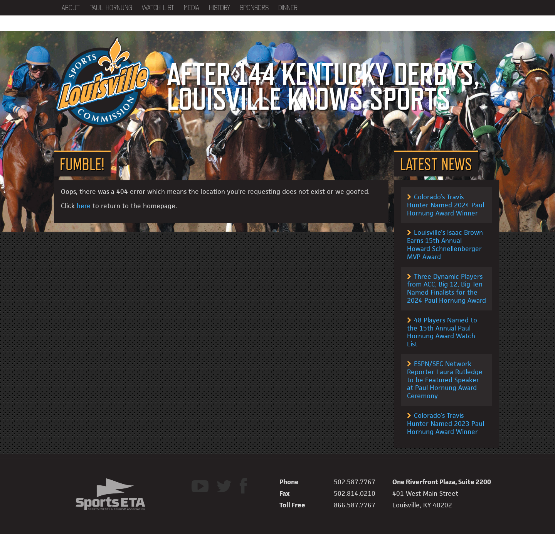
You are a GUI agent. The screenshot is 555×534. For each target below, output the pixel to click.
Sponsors (254, 7)
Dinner (288, 7)
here (84, 206)
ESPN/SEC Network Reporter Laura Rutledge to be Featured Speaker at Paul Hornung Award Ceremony (445, 379)
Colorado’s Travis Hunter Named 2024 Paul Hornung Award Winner (445, 205)
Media (191, 7)
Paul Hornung (110, 7)
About (71, 7)
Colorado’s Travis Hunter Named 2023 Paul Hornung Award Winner (445, 423)
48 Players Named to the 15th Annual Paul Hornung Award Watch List (442, 332)
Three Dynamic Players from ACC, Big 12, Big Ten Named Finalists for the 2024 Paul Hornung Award (446, 288)
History (219, 7)
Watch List (158, 7)
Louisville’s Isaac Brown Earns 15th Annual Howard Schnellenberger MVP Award (445, 244)
